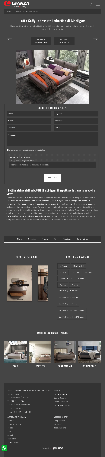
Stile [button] (56, 239)
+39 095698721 (17, 401)
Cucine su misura (61, 401)
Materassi (58, 424)
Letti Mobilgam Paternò (68, 297)
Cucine (57, 390)
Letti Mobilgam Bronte (68, 304)
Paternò (75, 285)
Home (9, 11)
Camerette (12, 439)
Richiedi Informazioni (40, 40)
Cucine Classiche (61, 398)
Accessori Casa (61, 417)
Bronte (81, 279)
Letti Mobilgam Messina (68, 291)
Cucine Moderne (60, 394)
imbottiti (75, 272)
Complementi (59, 420)
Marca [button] (19, 239)
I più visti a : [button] (82, 239)
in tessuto (64, 266)
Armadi (10, 435)
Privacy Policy (39, 150)
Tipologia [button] (67, 239)
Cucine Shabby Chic (62, 405)
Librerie (11, 420)
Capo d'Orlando (66, 279)
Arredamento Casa (20, 11)
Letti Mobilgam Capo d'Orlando (71, 310)
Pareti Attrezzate (14, 424)
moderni (63, 272)
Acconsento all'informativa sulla (27, 150)
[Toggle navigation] (97, 4)
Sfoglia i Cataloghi (64, 40)
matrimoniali (78, 266)
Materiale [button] (32, 239)
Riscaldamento (60, 428)
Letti (31, 11)
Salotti (10, 428)
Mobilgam (89, 272)
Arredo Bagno (13, 442)
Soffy (36, 11)
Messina (63, 285)
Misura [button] (45, 239)
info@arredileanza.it (22, 404)
